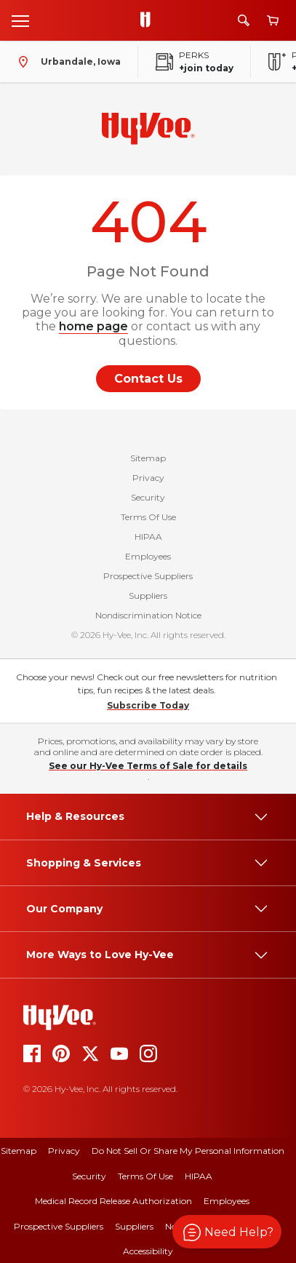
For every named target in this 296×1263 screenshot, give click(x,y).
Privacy (148, 477)
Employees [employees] (226, 1200)
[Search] (243, 20)
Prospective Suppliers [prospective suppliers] (58, 1226)
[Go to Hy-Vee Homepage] (149, 20)
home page (93, 326)
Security (148, 497)
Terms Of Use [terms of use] (145, 1176)
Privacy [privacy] (64, 1150)
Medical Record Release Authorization (113, 1200)
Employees (148, 556)
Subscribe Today (148, 705)
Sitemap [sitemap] (18, 1150)
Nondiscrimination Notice (148, 615)
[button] (226, 1231)
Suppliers (148, 595)
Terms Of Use (148, 516)
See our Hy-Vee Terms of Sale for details (148, 765)
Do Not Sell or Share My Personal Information (188, 1150)
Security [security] (89, 1176)
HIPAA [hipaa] (198, 1176)
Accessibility (148, 1251)
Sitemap (148, 458)
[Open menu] (20, 20)
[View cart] (272, 21)
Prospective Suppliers (148, 575)
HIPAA (148, 536)
